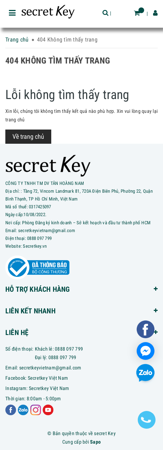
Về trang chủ (28, 136)
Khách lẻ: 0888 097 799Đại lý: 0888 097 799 (59, 353)
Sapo (95, 442)
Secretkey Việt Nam (48, 378)
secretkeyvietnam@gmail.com (50, 368)
